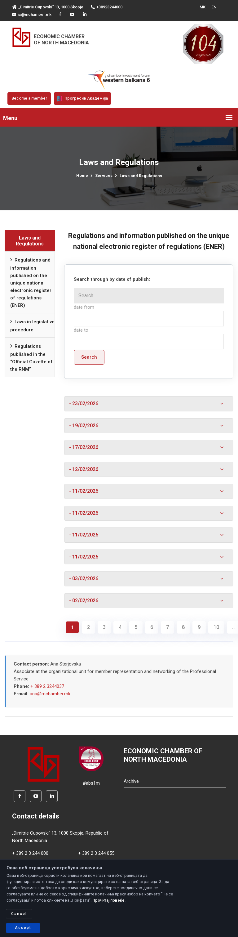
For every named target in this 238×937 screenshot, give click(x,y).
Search (89, 357)
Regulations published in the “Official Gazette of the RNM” (31, 357)
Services (103, 175)
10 (216, 629)
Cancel (19, 914)
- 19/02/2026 (85, 426)
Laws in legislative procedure (32, 325)
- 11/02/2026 (85, 492)
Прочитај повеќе (108, 900)
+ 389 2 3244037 (47, 688)
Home (82, 175)
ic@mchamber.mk (31, 14)
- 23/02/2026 (85, 404)
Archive (131, 783)
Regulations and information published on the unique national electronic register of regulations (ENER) (30, 281)
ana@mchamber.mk (50, 696)
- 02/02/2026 (85, 602)
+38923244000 (106, 7)
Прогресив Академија (82, 98)
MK (202, 7)
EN (213, 7)
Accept (23, 928)
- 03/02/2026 (85, 580)
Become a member (29, 98)
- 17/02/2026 (85, 448)
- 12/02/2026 (85, 470)
